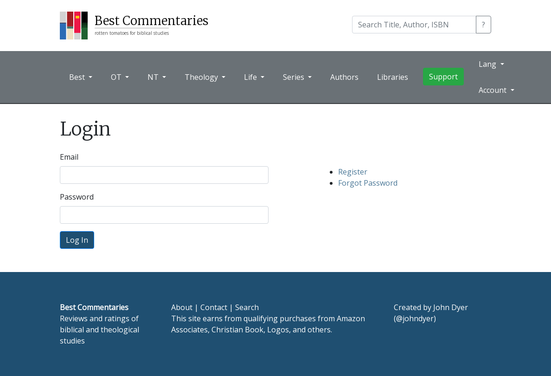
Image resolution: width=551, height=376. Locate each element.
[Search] (414, 24)
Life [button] (251, 77)
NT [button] (153, 77)
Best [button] (78, 77)
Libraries (392, 77)
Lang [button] (488, 64)
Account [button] (493, 90)
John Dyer (450, 307)
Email (69, 157)
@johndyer (415, 318)
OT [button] (117, 77)
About (181, 307)
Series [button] (294, 77)
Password (77, 197)
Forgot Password (367, 183)
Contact (213, 307)
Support (443, 76)
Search (247, 307)
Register (352, 172)
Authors (344, 77)
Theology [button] (202, 77)
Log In (77, 240)
